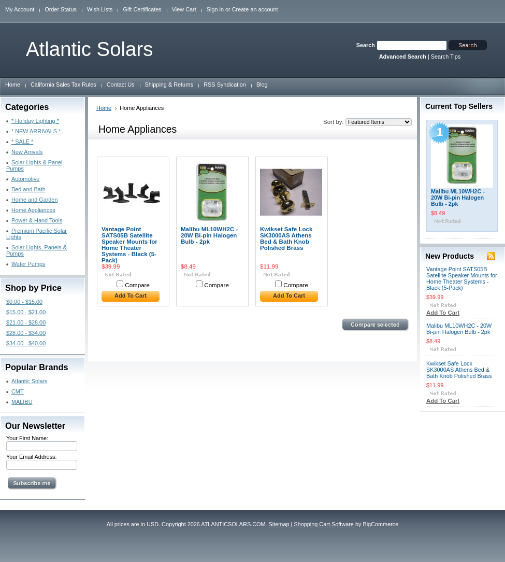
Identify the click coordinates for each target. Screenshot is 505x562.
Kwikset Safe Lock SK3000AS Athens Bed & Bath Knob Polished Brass (286, 238)
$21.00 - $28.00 (26, 322)
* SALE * (22, 141)
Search (365, 45)
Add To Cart (130, 295)
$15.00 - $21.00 (26, 312)
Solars (89, 49)
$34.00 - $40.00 (26, 343)
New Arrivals (26, 152)
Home (103, 108)
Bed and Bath (28, 189)
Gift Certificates (142, 9)
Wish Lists (100, 9)
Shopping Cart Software (323, 524)
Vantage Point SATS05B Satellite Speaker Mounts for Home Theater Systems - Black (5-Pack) (129, 244)
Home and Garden (34, 199)
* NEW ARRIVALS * (36, 131)
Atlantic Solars (29, 381)
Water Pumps (28, 264)
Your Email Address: (31, 457)
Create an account (255, 9)
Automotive (25, 179)
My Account (19, 9)
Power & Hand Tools (36, 220)
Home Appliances (33, 210)
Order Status (61, 9)
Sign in (215, 9)
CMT (17, 391)
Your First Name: (27, 438)
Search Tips (445, 56)
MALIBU (22, 402)
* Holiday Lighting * (35, 121)
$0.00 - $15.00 (24, 302)
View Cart (184, 9)
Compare (137, 285)
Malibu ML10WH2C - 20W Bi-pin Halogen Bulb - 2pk (209, 235)
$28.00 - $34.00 (26, 333)
